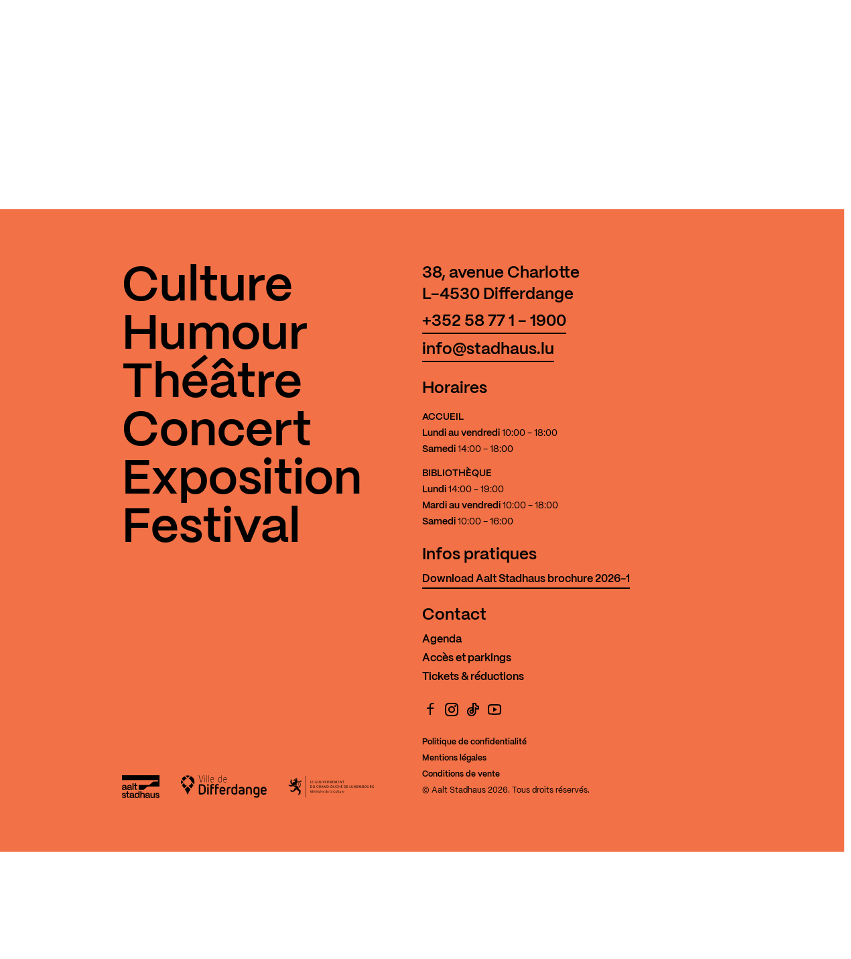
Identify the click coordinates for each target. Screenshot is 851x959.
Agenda (442, 639)
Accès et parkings (466, 658)
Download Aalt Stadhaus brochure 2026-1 (526, 579)
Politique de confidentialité (474, 742)
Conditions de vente (461, 774)
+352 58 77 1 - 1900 (494, 321)
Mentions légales (454, 758)
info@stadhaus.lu (488, 349)
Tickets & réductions (473, 677)
